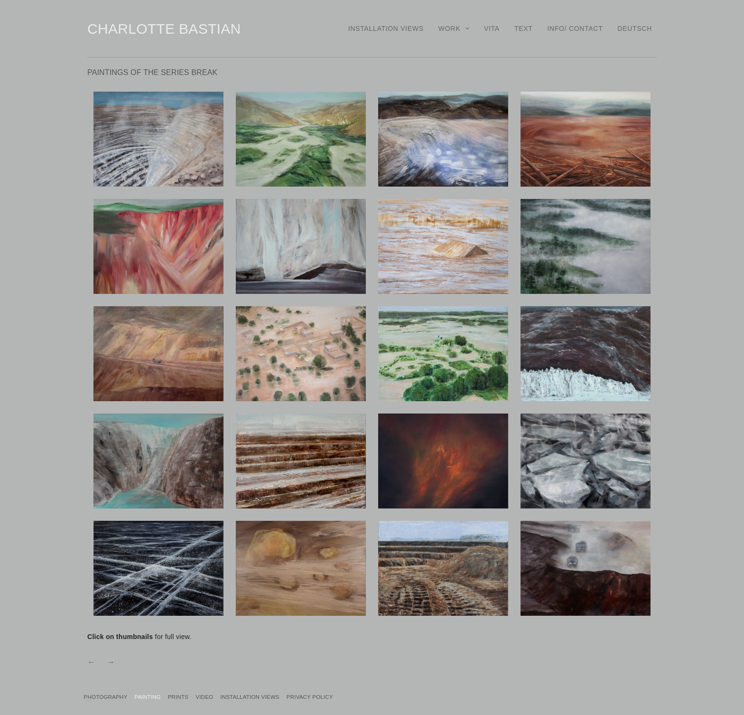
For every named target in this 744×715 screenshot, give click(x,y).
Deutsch (634, 28)
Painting (166, 696)
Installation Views (386, 28)
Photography (112, 696)
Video (242, 696)
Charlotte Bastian (164, 29)
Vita (492, 28)
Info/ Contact (575, 28)
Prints (206, 696)
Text (523, 28)
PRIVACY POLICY (373, 696)
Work (455, 28)
